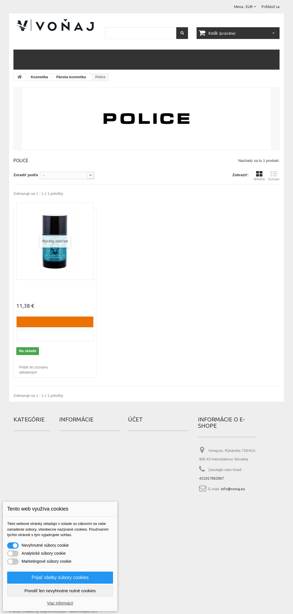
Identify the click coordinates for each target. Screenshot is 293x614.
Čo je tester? (69, 486)
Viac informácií (60, 603)
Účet (135, 419)
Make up (117, 60)
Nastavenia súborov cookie (150, 486)
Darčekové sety (161, 60)
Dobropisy (136, 452)
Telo (70, 60)
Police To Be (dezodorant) (41, 286)
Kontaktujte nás (72, 469)
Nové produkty (71, 452)
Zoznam (274, 175)
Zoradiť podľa (25, 175)
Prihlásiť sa (271, 7)
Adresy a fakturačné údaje (149, 460)
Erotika (19, 452)
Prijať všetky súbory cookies (60, 577)
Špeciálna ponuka (73, 443)
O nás (64, 477)
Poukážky (135, 477)
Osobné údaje (140, 469)
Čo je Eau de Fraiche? (76, 495)
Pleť (100, 60)
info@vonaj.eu (233, 489)
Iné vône (234, 60)
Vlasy (86, 60)
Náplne (255, 60)
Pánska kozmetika (71, 77)
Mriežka (259, 175)
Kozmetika (50, 60)
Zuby (135, 60)
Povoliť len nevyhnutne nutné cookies (60, 590)
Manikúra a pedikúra (201, 60)
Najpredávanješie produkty (82, 460)
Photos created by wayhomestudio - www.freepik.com (53, 611)
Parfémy (27, 60)
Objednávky (138, 443)
